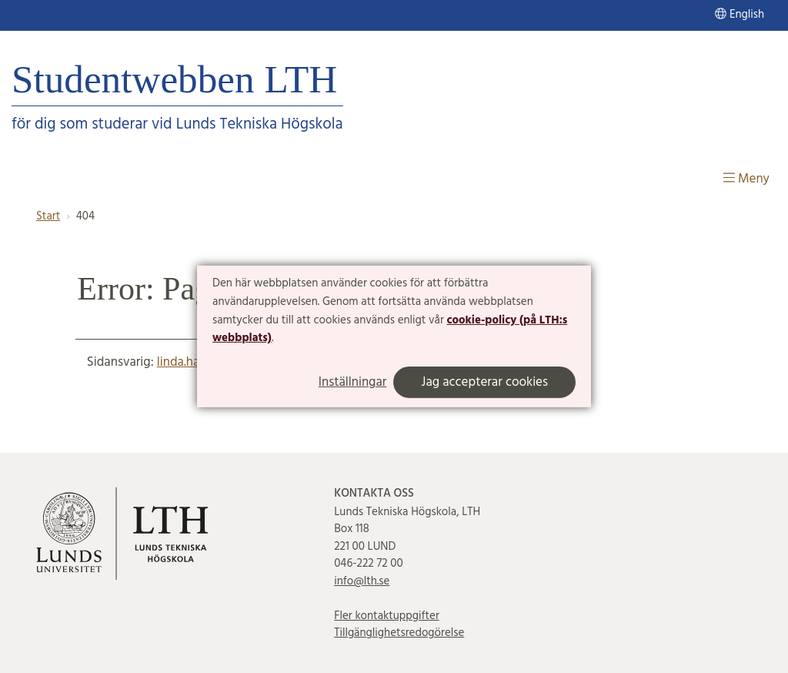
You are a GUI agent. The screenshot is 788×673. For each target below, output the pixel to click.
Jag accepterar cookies (484, 382)
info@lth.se (361, 581)
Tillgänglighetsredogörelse (399, 633)
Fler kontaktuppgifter (386, 616)
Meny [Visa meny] (746, 179)
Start (48, 216)
